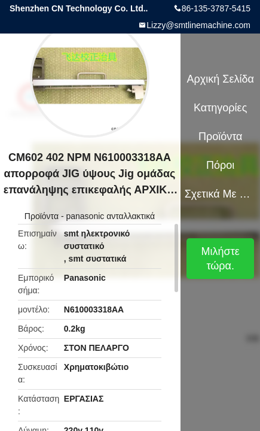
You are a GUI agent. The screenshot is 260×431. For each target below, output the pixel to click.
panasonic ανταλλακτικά (110, 216)
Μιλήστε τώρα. (220, 258)
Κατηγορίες (220, 108)
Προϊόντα (42, 216)
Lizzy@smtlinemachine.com (198, 25)
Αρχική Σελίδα (220, 79)
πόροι (220, 165)
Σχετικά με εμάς (220, 194)
